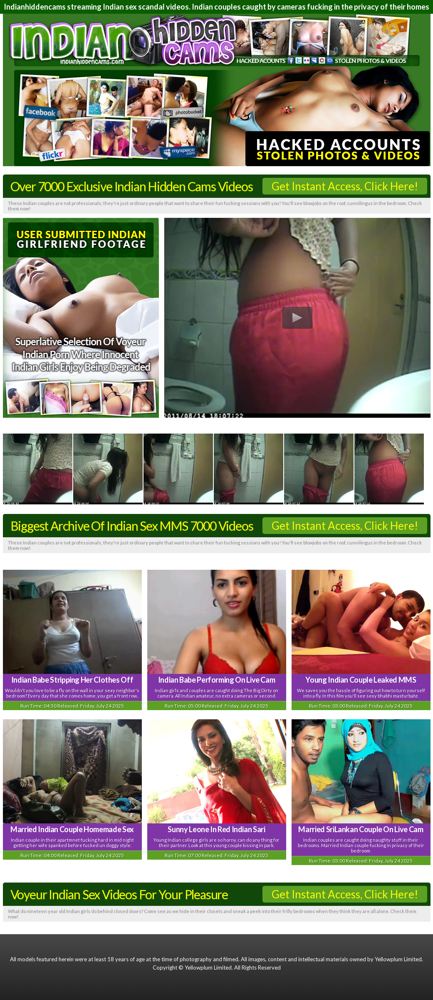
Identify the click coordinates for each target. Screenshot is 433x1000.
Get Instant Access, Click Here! (345, 186)
